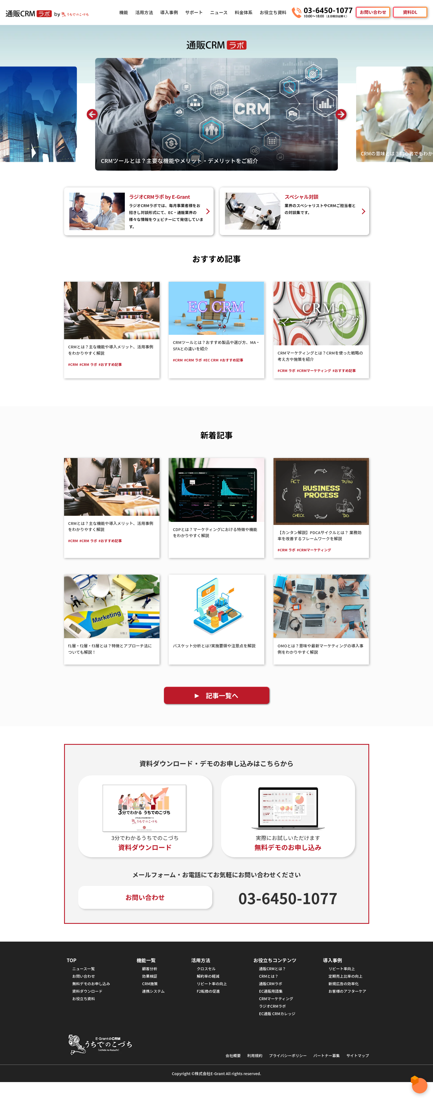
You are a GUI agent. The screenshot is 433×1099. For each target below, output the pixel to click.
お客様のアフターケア (345, 1005)
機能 (126, 12)
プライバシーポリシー (280, 1072)
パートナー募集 (322, 1072)
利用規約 (244, 1072)
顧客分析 (149, 980)
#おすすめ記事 (114, 364)
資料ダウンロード (89, 1005)
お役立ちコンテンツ (273, 970)
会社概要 (220, 1072)
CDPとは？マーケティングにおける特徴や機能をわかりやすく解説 (215, 539)
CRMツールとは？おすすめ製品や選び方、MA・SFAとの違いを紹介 (216, 345)
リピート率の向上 (210, 996)
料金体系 (244, 12)
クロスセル (204, 980)
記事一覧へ (222, 703)
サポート (195, 12)
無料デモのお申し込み (93, 996)
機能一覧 (146, 970)
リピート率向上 (339, 980)
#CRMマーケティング (318, 370)
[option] (216, 114)
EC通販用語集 (268, 1005)
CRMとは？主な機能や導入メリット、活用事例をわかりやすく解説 (111, 349)
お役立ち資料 (273, 12)
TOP (72, 970)
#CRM (73, 364)
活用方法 (146, 12)
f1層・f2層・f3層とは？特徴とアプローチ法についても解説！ (110, 655)
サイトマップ (356, 1072)
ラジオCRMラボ (270, 1021)
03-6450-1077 (288, 907)
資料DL (410, 12)
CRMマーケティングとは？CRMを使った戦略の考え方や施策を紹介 (321, 355)
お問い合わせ (372, 12)
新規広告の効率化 (341, 996)
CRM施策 (150, 996)
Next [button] (340, 114)
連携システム (154, 1005)
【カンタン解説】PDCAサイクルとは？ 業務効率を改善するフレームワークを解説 (320, 542)
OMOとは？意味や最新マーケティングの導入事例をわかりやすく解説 (321, 655)
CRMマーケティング (274, 1013)
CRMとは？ (265, 988)
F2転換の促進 (207, 1005)
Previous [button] (92, 114)
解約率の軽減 (206, 988)
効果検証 (149, 988)
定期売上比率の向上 (343, 988)
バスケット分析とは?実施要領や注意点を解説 (214, 655)
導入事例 (171, 12)
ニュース (220, 12)
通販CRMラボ (267, 996)
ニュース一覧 (84, 980)
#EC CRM (214, 360)
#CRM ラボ (90, 364)
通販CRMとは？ (270, 980)
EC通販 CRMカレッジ (275, 1030)
